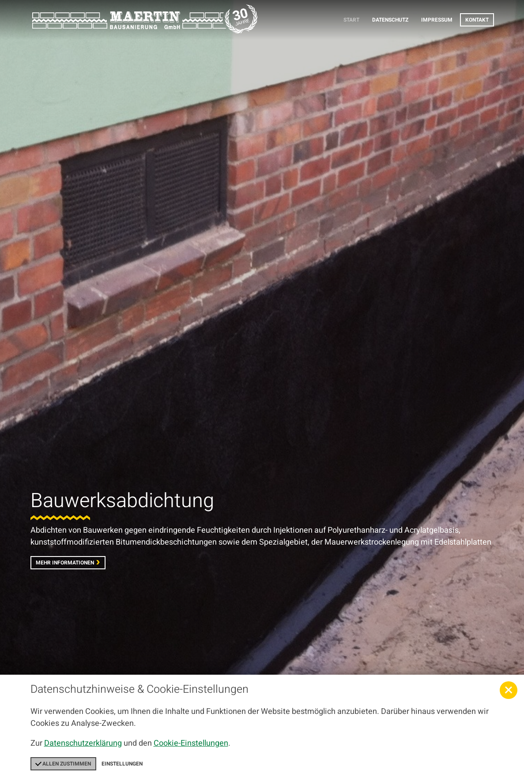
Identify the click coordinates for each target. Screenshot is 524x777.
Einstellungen (122, 764)
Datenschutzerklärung (83, 743)
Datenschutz (390, 20)
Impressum (436, 20)
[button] (508, 690)
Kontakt (477, 20)
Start (351, 20)
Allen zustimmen (63, 764)
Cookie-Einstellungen (191, 743)
